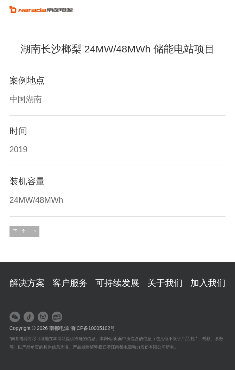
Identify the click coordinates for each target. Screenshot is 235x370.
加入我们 (208, 283)
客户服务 (70, 283)
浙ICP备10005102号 (92, 328)
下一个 (24, 231)
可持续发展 (117, 283)
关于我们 (165, 283)
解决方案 (27, 283)
